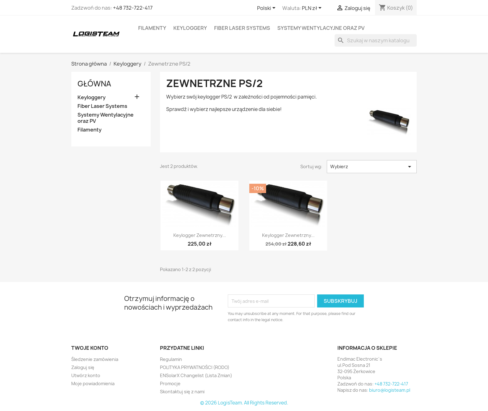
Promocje (170, 383)
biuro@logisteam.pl (389, 390)
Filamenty (152, 28)
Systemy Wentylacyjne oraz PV (320, 28)
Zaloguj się (82, 367)
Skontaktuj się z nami (182, 392)
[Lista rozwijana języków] (267, 8)
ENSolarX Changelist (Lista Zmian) (196, 375)
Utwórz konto (85, 375)
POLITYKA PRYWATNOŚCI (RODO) (194, 367)
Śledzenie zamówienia (94, 359)
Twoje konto (89, 347)
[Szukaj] (376, 40)
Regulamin (171, 359)
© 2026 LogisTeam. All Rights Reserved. (244, 402)
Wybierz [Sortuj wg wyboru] (371, 166)
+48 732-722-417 (132, 7)
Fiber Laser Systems (242, 28)
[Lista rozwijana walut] (313, 8)
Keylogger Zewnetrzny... (199, 235)
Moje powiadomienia (93, 383)
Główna (94, 83)
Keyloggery (190, 28)
